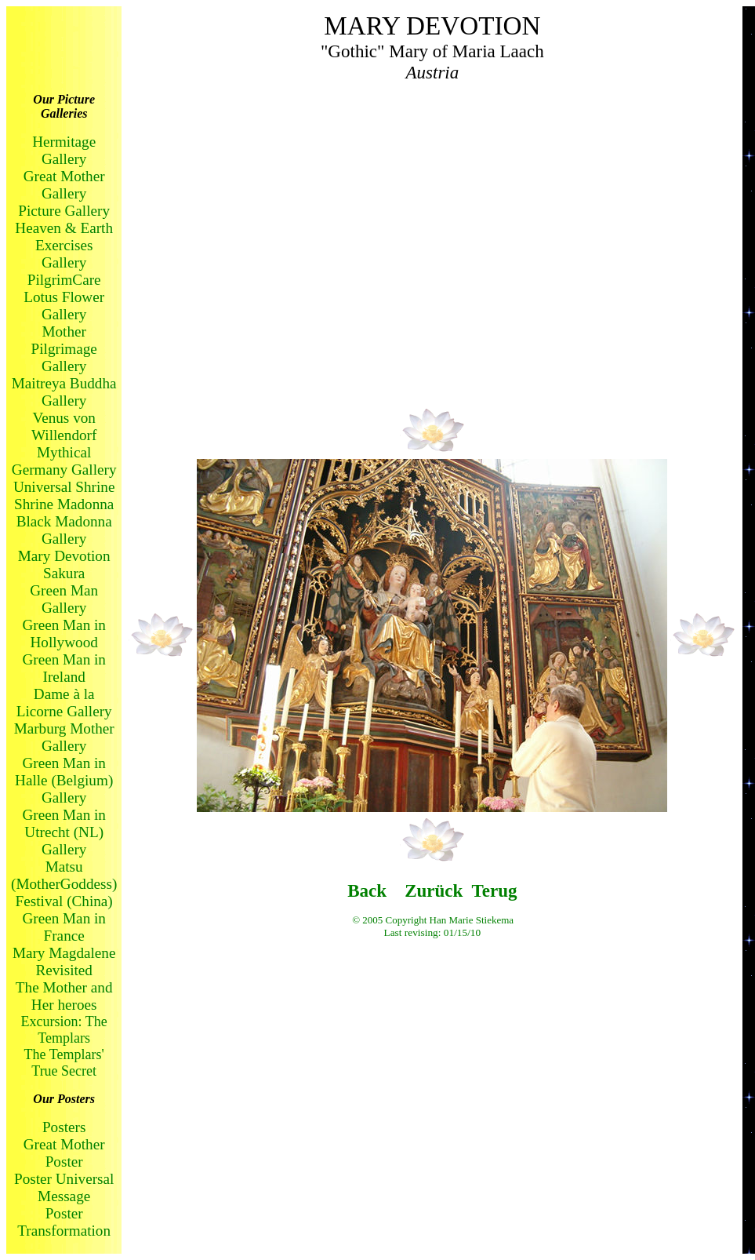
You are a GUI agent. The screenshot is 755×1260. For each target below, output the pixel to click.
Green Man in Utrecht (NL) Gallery (64, 832)
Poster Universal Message (64, 1187)
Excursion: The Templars (64, 1030)
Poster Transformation (64, 1222)
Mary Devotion (64, 556)
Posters (63, 1127)
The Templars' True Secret (64, 1063)
